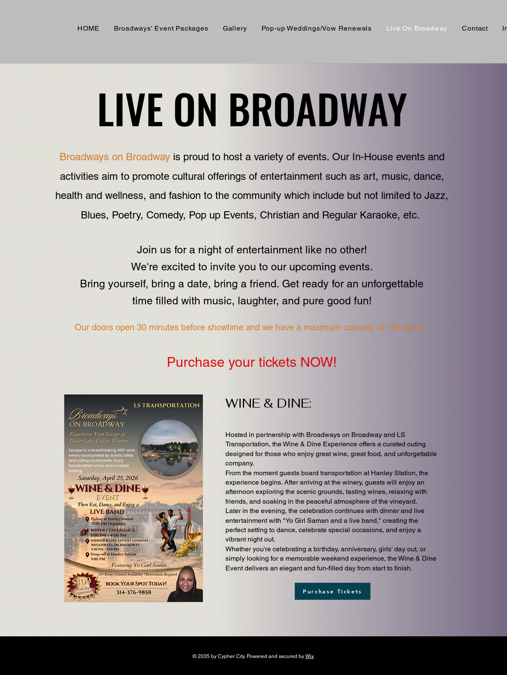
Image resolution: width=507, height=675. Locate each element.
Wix (309, 656)
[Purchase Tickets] (332, 591)
